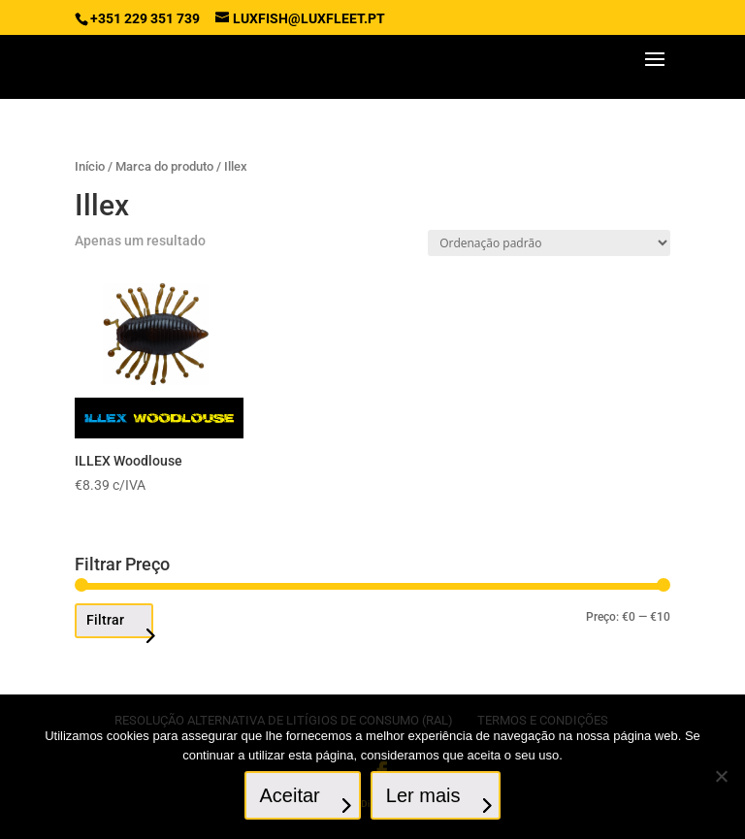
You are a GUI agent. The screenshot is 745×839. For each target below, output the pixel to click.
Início (90, 166)
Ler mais (423, 795)
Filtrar (105, 620)
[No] (720, 776)
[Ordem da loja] (549, 243)
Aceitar (290, 795)
